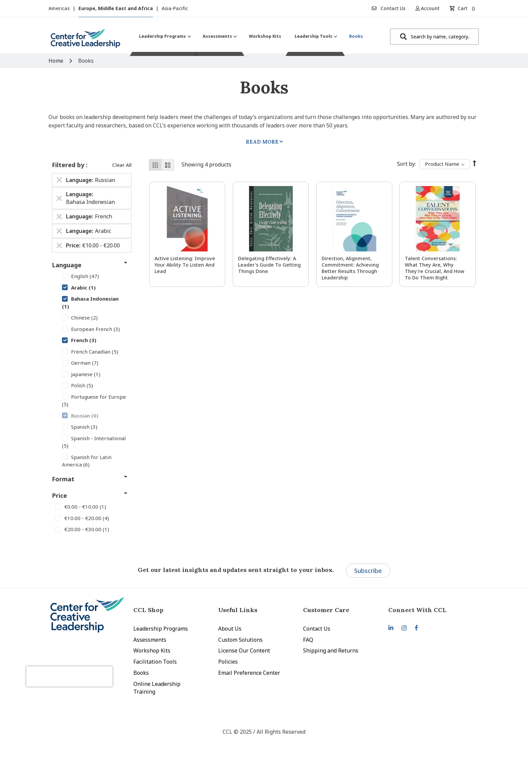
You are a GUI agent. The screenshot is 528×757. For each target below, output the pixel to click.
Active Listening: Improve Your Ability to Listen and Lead (185, 264)
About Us (229, 628)
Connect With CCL (417, 610)
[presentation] (85, 668)
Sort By (406, 164)
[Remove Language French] (59, 216)
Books (141, 672)
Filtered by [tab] (69, 165)
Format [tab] (63, 479)
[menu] (251, 36)
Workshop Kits (151, 650)
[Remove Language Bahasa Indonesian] (59, 198)
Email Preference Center (249, 672)
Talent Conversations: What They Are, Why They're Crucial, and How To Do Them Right (434, 268)
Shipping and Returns (330, 650)
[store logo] (85, 41)
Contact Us (388, 8)
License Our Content (244, 650)
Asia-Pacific (175, 8)
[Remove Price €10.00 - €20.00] (59, 245)
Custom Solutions (240, 639)
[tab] (430, 610)
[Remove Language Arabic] (59, 231)
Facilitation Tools (155, 661)
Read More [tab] (262, 142)
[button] (430, 8)
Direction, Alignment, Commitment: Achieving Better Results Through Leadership (350, 268)
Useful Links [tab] (237, 610)
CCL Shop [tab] (148, 610)
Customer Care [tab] (326, 610)
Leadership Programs (160, 628)
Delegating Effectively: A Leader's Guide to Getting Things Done (269, 264)
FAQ (308, 639)
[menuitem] (164, 36)
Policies (228, 661)
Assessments (149, 639)
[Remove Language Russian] (59, 180)
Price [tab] (59, 495)
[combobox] (434, 36)
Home (56, 60)
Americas (59, 8)
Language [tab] (66, 265)
